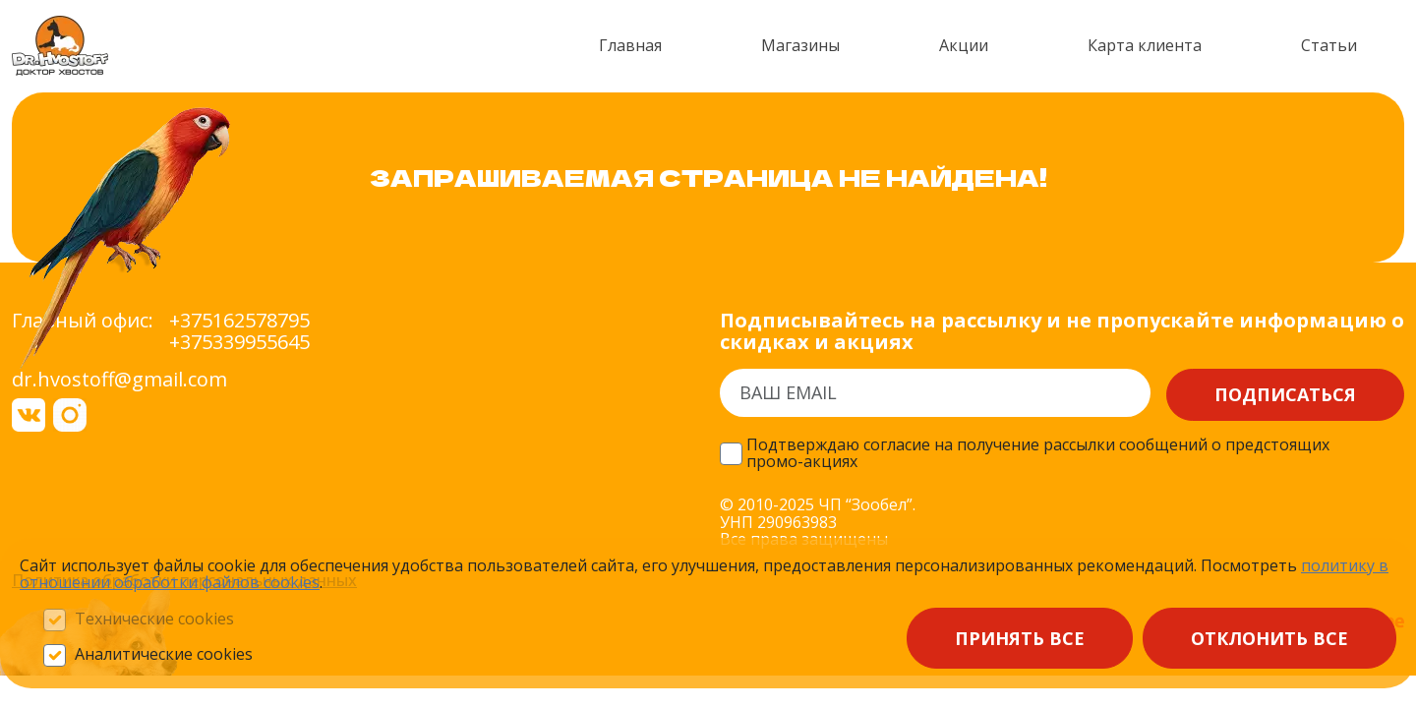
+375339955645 (239, 342)
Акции (963, 45)
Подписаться (1285, 394)
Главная (630, 45)
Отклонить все (1269, 638)
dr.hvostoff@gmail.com (119, 379)
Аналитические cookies (164, 655)
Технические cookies (154, 619)
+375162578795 (239, 320)
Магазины (800, 45)
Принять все (1020, 638)
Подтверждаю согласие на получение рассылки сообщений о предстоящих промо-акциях (1037, 454)
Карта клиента (1145, 45)
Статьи (1329, 45)
